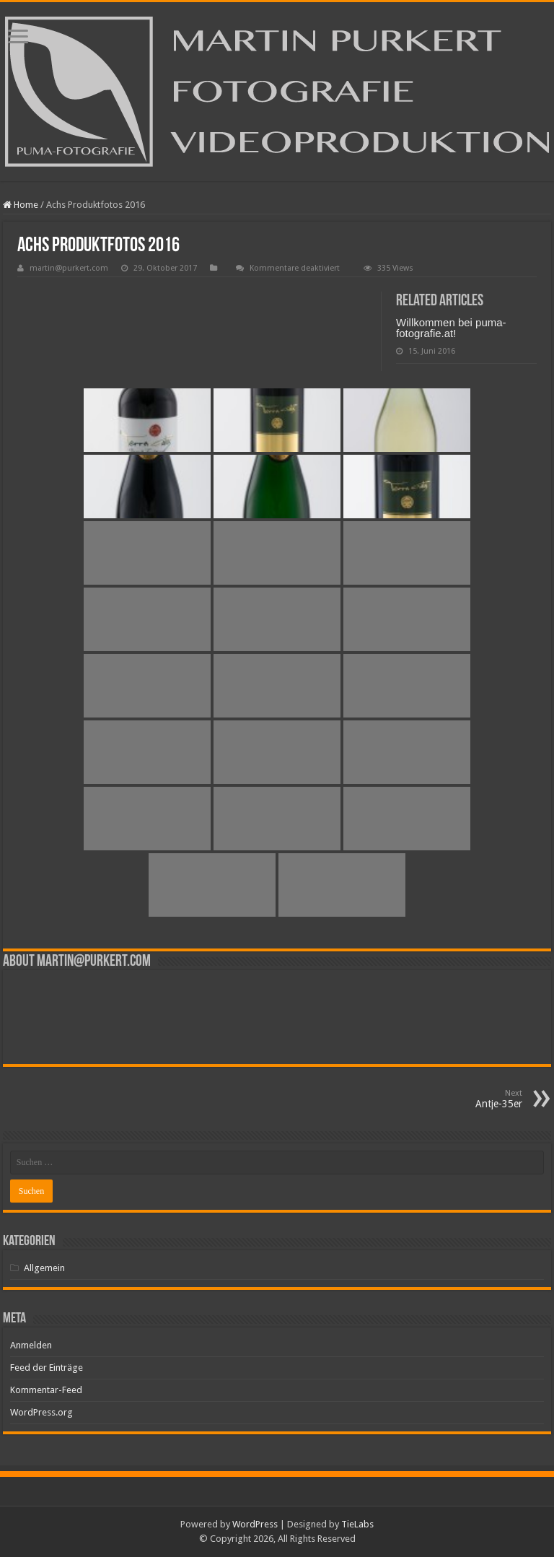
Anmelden (31, 1345)
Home (20, 204)
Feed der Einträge (46, 1367)
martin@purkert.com (69, 268)
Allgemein (44, 1267)
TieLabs (357, 1524)
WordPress (255, 1524)
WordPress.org (41, 1412)
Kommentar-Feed (46, 1389)
